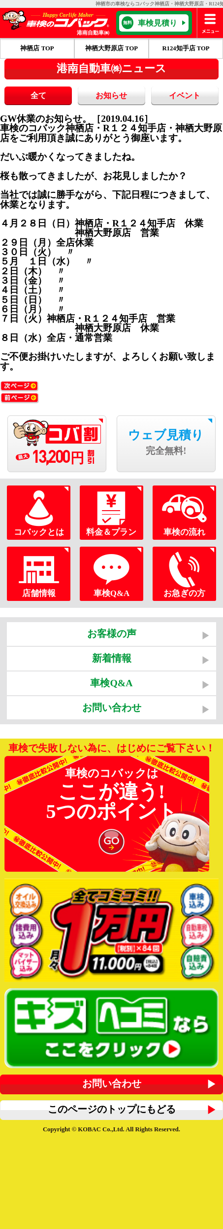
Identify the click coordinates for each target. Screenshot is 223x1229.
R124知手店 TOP (185, 48)
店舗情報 (38, 574)
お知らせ (111, 95)
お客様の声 (111, 633)
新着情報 (111, 658)
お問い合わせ (111, 707)
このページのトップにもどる (112, 1109)
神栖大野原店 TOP (111, 48)
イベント (184, 95)
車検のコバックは (111, 813)
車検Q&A (111, 574)
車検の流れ (184, 512)
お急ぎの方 (184, 574)
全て (38, 95)
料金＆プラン (111, 512)
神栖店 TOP (37, 48)
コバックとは (38, 512)
